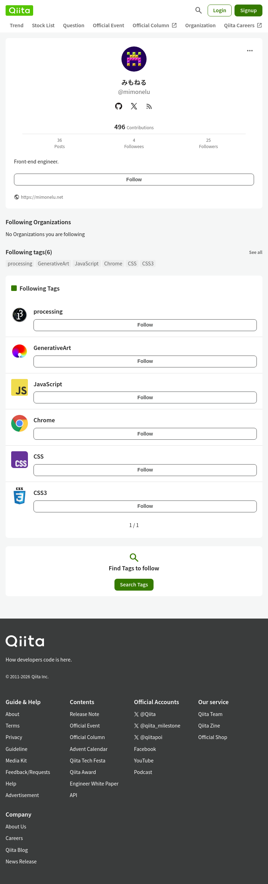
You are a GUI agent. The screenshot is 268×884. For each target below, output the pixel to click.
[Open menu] (250, 51)
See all (255, 252)
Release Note (84, 713)
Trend (16, 25)
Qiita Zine (209, 725)
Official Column (155, 25)
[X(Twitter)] (134, 106)
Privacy (14, 736)
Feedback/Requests (28, 771)
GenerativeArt (53, 263)
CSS (132, 263)
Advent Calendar (88, 748)
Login (219, 10)
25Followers (208, 143)
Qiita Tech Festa (87, 760)
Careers (14, 837)
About (12, 713)
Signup (248, 10)
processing (20, 263)
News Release (21, 861)
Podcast (143, 771)
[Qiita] (19, 10)
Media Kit (16, 760)
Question (73, 25)
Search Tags (134, 584)
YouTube (144, 760)
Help (11, 783)
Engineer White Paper (94, 783)
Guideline (17, 748)
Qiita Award (83, 771)
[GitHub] (118, 106)
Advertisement (22, 794)
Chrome (113, 263)
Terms (13, 725)
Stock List (43, 25)
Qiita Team (210, 713)
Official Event (108, 25)
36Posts (59, 143)
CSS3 (148, 263)
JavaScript (87, 263)
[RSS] (149, 106)
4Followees (134, 143)
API (73, 794)
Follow (134, 179)
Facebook (145, 748)
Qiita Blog (17, 849)
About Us (16, 826)
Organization (200, 25)
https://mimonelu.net (42, 197)
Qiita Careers (243, 25)
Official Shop (212, 736)
